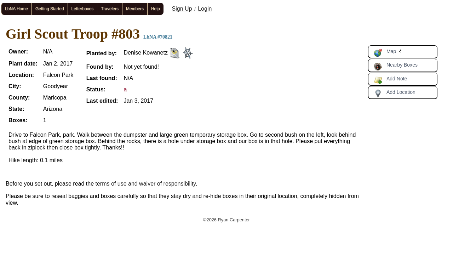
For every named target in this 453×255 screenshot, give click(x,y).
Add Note (390, 80)
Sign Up (182, 9)
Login (205, 9)
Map (385, 53)
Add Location (394, 93)
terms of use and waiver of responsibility (146, 184)
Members (135, 8)
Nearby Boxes (396, 66)
